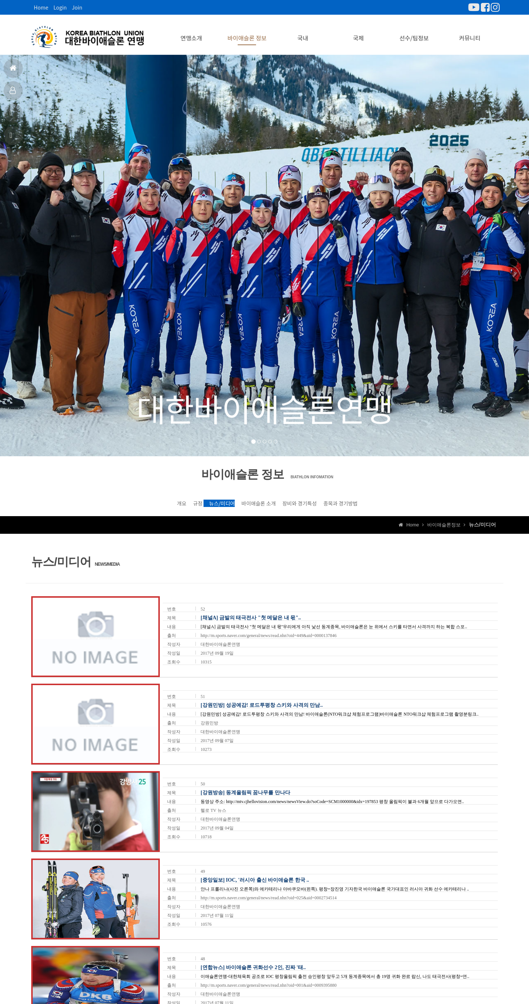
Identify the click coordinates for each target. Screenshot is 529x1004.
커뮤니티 (470, 33)
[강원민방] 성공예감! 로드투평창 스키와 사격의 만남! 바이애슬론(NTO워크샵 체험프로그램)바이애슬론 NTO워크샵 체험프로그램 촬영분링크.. (340, 717)
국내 (302, 33)
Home (41, 7)
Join (77, 7)
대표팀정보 (13, 93)
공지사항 (12, 116)
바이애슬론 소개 (266, 501)
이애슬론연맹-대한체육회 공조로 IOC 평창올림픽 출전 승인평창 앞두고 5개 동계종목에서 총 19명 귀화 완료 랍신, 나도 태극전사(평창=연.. (335, 980)
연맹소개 (191, 33)
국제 (358, 33)
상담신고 (12, 138)
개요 (109, 501)
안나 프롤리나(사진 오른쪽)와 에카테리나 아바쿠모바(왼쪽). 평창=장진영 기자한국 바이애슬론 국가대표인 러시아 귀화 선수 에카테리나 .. (335, 892)
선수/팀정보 (414, 33)
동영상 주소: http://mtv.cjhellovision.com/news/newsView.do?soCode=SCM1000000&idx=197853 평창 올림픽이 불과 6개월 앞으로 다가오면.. (332, 804)
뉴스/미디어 (201, 501)
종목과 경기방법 (405, 501)
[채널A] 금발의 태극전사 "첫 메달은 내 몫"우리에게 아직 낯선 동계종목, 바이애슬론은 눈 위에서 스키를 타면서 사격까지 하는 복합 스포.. (334, 630)
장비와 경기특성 (336, 501)
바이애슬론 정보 (247, 33)
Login (59, 7)
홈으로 (13, 71)
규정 (150, 501)
